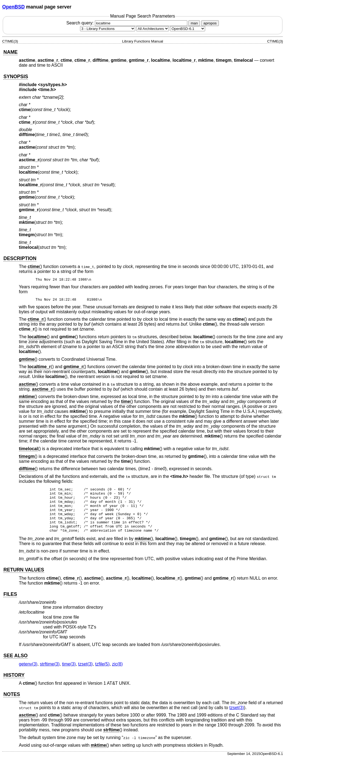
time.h (47, 89)
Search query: (127, 23)
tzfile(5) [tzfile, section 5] (102, 673)
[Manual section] (107, 28)
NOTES (11, 703)
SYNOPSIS (15, 76)
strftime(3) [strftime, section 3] (50, 673)
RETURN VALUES (23, 579)
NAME (10, 52)
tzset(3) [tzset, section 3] (85, 673)
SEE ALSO (15, 664)
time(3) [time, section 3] (69, 673)
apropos (210, 23)
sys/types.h (52, 84)
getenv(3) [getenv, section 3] (28, 673)
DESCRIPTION (19, 258)
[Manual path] (187, 28)
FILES (10, 603)
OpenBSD (13, 7)
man (194, 23)
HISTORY (13, 684)
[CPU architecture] (152, 28)
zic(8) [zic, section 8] (117, 673)
